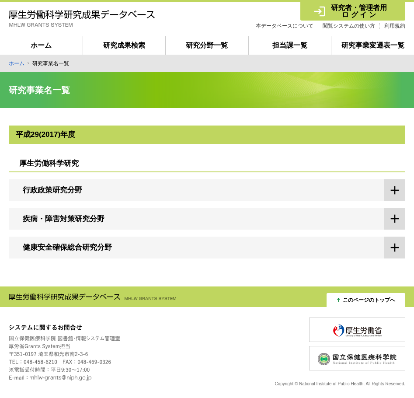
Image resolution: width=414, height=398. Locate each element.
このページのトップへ (369, 300)
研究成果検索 (124, 45)
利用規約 (394, 26)
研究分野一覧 (207, 45)
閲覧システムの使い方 (349, 26)
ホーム (41, 45)
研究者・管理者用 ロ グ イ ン (359, 11)
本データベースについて (284, 26)
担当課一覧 (289, 45)
